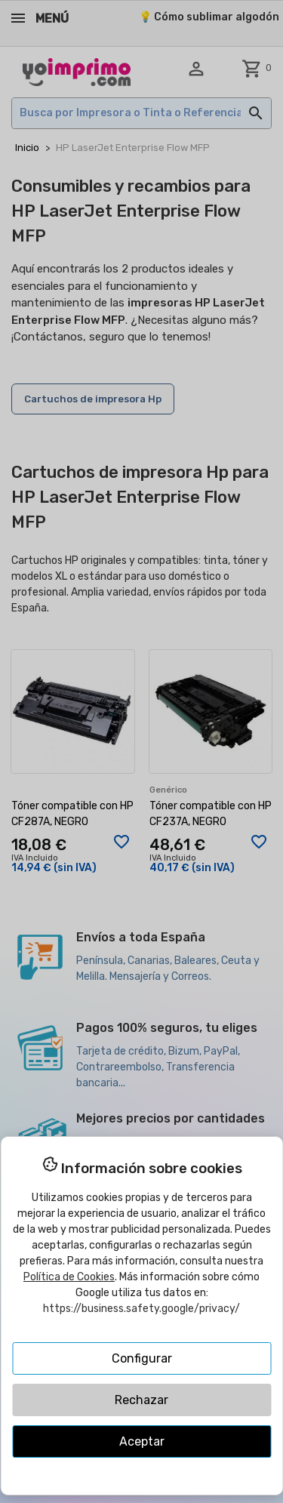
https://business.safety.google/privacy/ (141, 1308)
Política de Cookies (69, 1276)
